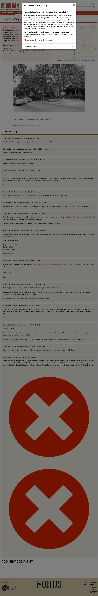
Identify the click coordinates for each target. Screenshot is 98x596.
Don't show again (30, 46)
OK (72, 46)
